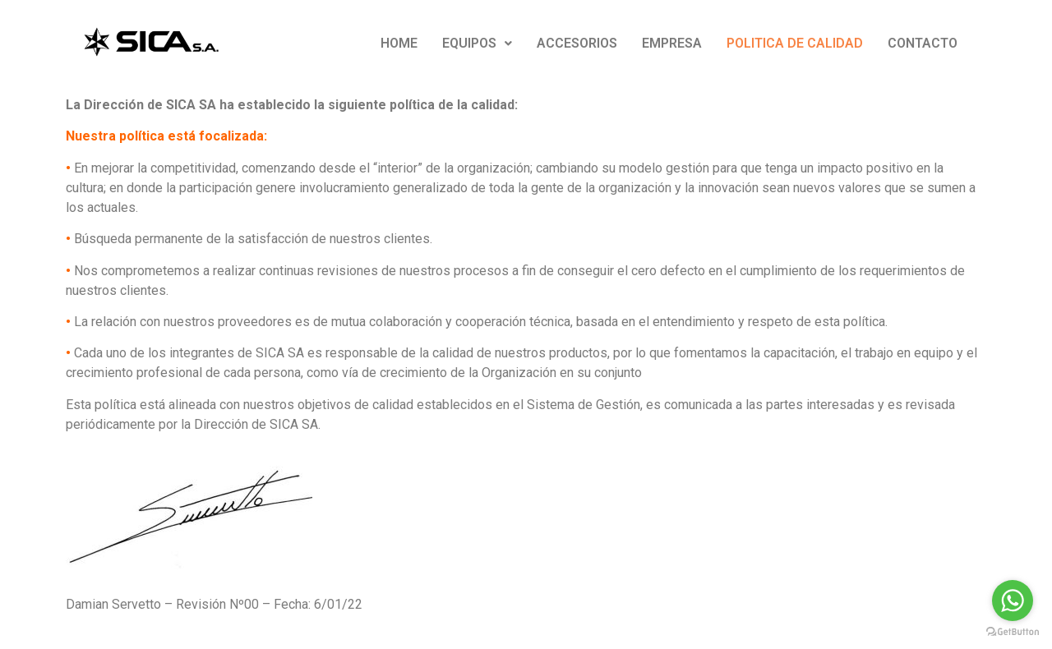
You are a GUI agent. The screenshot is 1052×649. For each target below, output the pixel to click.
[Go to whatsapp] (1012, 600)
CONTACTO (922, 43)
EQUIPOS (477, 43)
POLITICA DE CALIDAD (795, 43)
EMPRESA (672, 43)
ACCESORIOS (577, 43)
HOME (399, 43)
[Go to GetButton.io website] (1012, 632)
